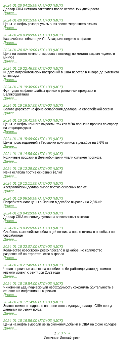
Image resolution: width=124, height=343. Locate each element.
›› (68, 333)
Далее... (10, 13)
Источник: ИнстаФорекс (62, 338)
